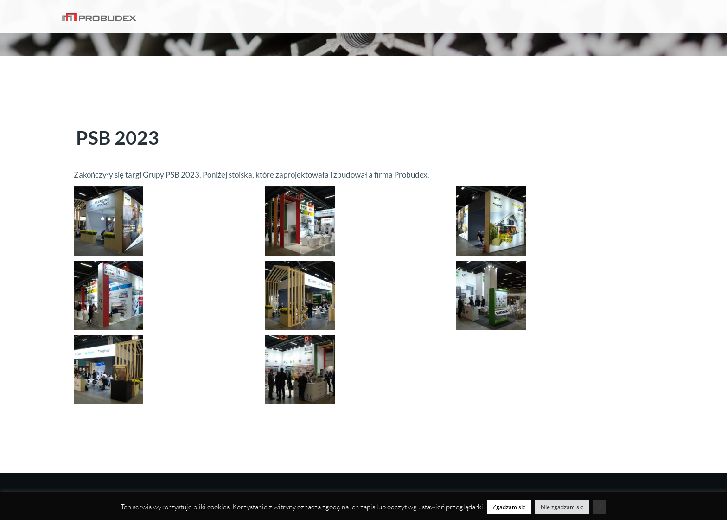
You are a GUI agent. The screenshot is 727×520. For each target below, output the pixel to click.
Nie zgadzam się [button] (562, 507)
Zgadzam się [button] (509, 507)
